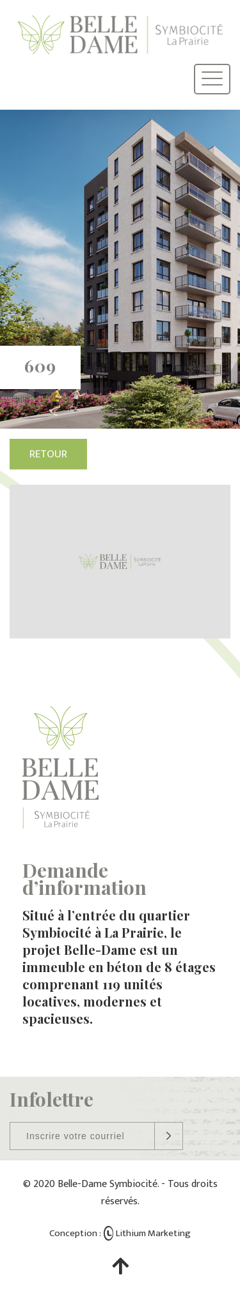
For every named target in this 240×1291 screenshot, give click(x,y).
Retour (48, 454)
